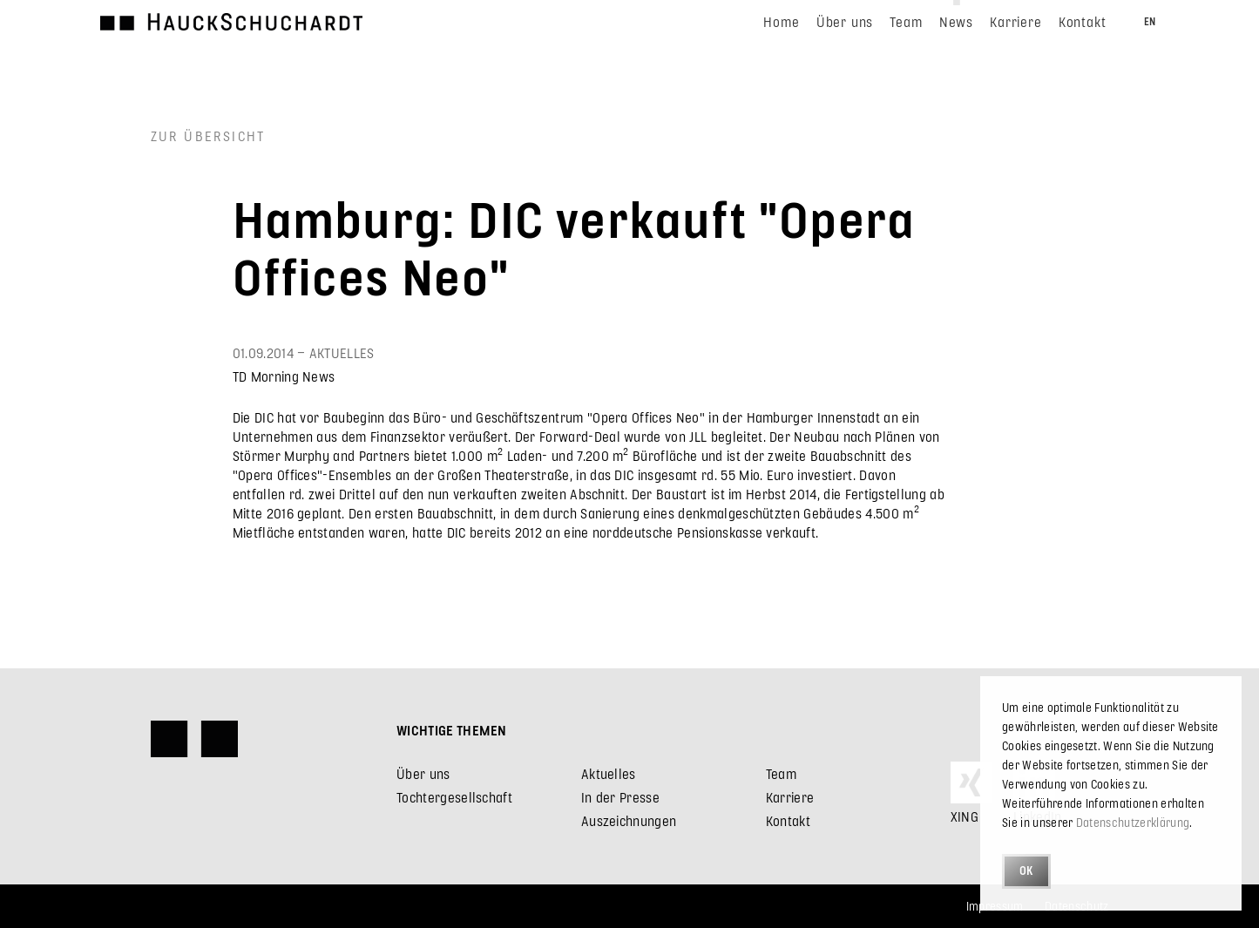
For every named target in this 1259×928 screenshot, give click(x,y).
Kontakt (788, 820)
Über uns (423, 773)
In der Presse (620, 797)
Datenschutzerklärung (1132, 822)
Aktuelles (608, 773)
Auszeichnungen (628, 820)
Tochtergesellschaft (454, 797)
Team (781, 773)
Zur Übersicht (208, 135)
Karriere (790, 797)
